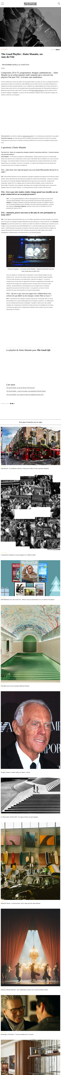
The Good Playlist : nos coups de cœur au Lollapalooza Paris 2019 (25, 394)
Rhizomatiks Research (37, 90)
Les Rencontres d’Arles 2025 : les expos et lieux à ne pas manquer (19, 817)
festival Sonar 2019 (28, 136)
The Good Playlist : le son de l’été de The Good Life (20, 387)
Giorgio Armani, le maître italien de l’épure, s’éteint (15, 772)
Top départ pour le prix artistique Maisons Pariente (15, 686)
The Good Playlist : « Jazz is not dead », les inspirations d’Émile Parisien (26, 391)
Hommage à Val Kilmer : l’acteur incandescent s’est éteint (17, 1034)
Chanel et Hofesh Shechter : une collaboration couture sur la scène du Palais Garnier (24, 990)
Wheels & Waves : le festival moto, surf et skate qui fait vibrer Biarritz (20, 903)
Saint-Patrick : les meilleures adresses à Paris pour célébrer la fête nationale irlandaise (25, 468)
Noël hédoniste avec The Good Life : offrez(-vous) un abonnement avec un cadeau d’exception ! (28, 599)
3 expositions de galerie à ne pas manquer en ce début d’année (18, 555)
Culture (4, 49)
